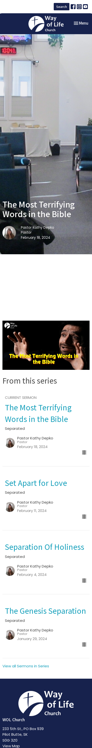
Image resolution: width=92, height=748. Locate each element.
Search (61, 6)
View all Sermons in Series (25, 666)
